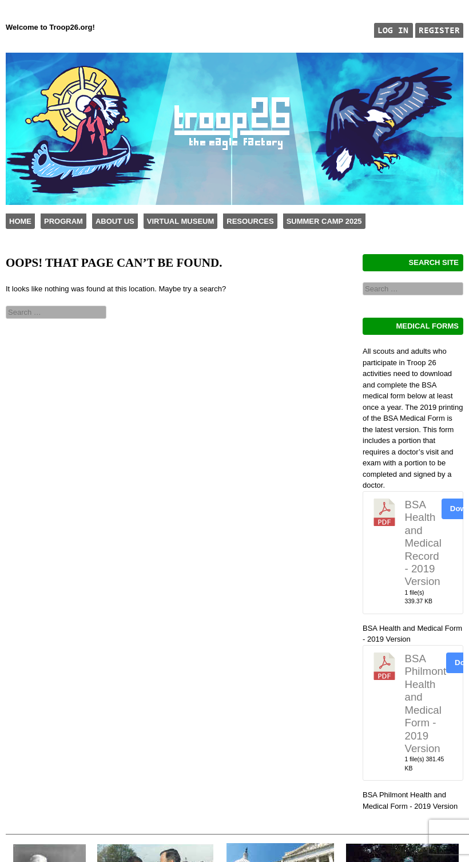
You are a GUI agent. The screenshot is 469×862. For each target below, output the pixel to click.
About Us (115, 221)
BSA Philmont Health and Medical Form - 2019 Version (426, 703)
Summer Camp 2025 (324, 221)
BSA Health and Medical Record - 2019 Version (423, 543)
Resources (249, 221)
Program (63, 221)
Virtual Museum (180, 221)
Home (20, 221)
